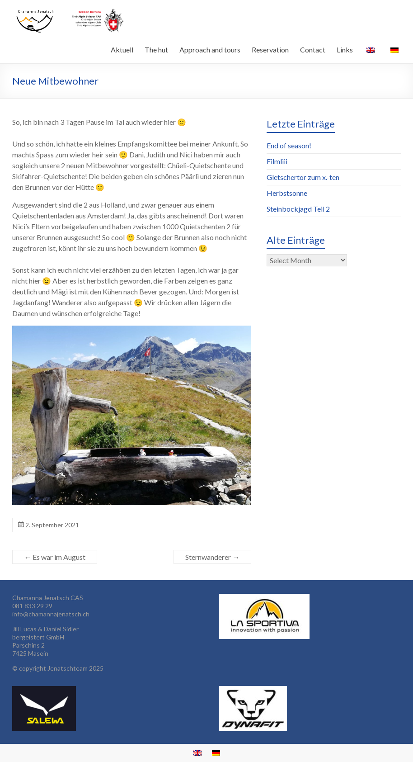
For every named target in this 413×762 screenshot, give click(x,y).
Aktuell (122, 49)
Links (345, 49)
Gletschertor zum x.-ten (303, 177)
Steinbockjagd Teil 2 (298, 208)
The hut (156, 49)
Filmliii (277, 161)
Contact (312, 49)
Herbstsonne (287, 193)
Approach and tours (209, 49)
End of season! (289, 145)
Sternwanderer (212, 557)
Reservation (270, 49)
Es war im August (54, 557)
